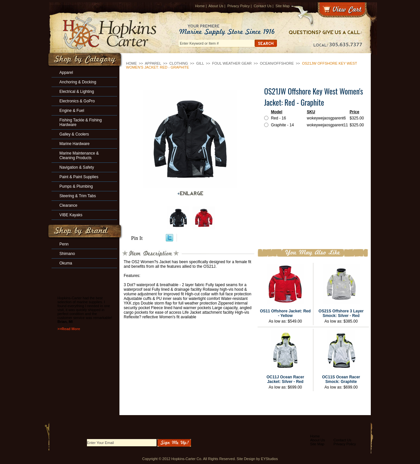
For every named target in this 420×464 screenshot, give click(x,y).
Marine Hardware (74, 143)
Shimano (67, 253)
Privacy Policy (238, 6)
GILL (200, 63)
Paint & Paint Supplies (78, 177)
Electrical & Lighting (76, 91)
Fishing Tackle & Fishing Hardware (80, 122)
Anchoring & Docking (77, 82)
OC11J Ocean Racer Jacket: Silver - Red (285, 379)
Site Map (283, 6)
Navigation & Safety (76, 167)
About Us (215, 6)
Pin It (137, 238)
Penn (64, 244)
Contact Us (262, 6)
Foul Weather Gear (232, 63)
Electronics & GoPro (77, 101)
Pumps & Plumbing (76, 186)
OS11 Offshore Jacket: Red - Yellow (285, 313)
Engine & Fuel (71, 110)
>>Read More (68, 329)
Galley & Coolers (74, 134)
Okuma (65, 263)
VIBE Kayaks (70, 215)
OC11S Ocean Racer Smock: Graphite (341, 379)
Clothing (178, 63)
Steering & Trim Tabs (77, 196)
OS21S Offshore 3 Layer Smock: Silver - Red (341, 313)
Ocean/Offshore (277, 63)
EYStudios (269, 459)
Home (200, 6)
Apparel (153, 63)
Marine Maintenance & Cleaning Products (79, 155)
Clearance (68, 205)
